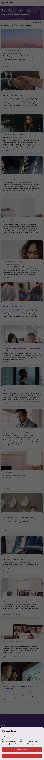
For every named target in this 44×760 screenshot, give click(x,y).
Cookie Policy (35, 744)
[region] (22, 743)
